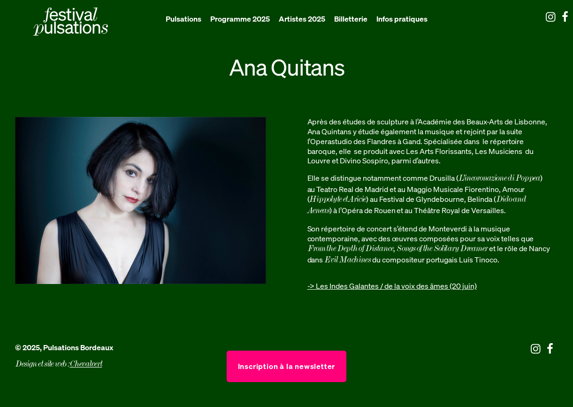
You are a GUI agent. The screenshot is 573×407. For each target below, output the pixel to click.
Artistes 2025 (302, 18)
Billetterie (350, 18)
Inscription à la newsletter (287, 366)
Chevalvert (85, 365)
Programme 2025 (240, 18)
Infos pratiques (402, 18)
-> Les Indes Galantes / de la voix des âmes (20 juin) (392, 286)
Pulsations (183, 18)
